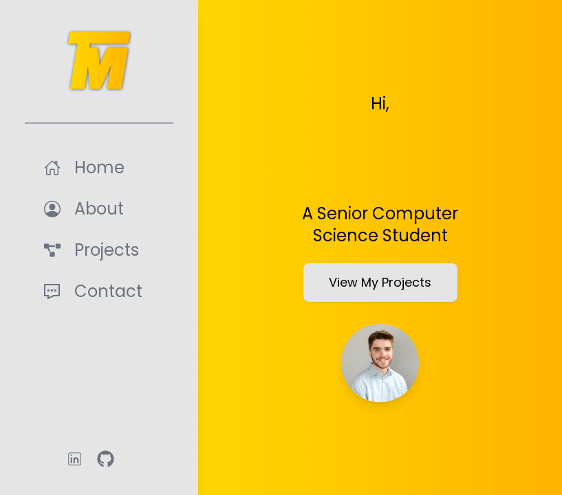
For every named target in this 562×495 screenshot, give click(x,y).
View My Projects (380, 282)
